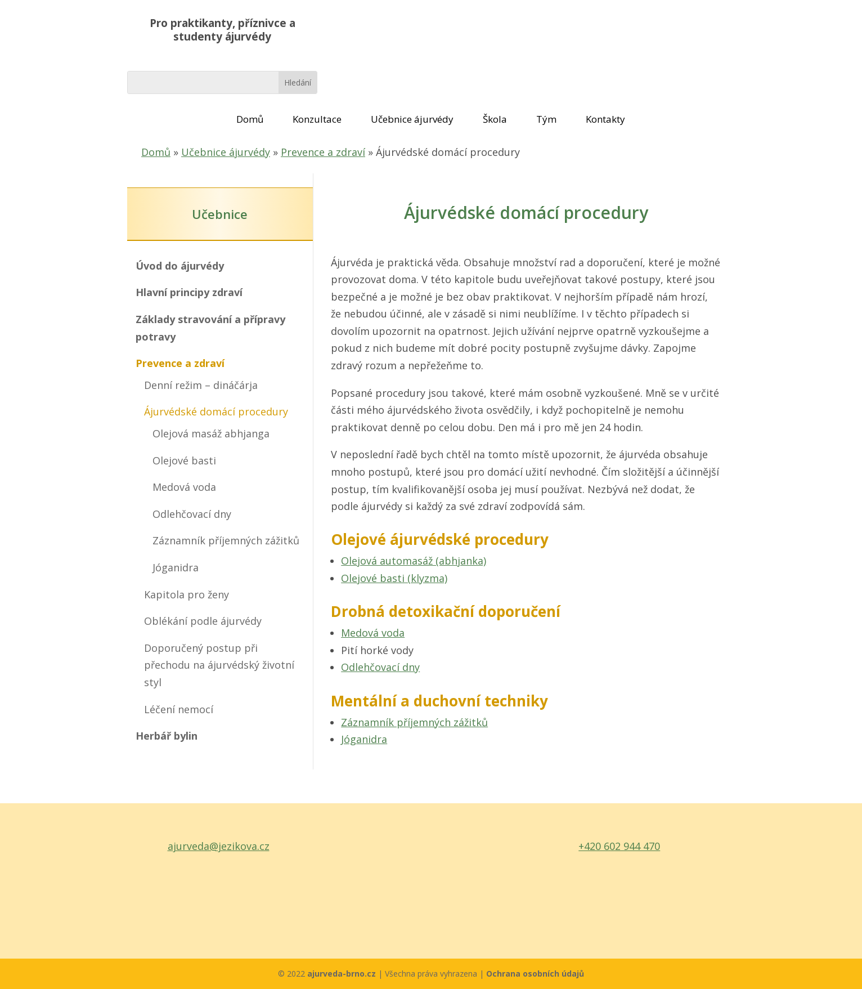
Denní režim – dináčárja (201, 385)
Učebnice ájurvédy (412, 119)
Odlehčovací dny (191, 514)
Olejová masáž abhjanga (211, 433)
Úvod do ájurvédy (180, 265)
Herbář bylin (166, 735)
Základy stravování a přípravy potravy (210, 327)
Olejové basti (184, 460)
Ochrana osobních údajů (535, 973)
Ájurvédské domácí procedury (216, 411)
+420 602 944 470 (619, 846)
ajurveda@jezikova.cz (219, 846)
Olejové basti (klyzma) (394, 578)
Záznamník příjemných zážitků (225, 540)
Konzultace (317, 119)
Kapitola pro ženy (186, 594)
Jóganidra (175, 567)
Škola (495, 119)
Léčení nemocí (178, 709)
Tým (546, 119)
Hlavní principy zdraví (189, 292)
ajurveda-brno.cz (342, 973)
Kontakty (605, 119)
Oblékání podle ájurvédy (203, 621)
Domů (249, 119)
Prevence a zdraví (323, 152)
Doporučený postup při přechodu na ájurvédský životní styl (219, 665)
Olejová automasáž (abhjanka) (413, 560)
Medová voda (184, 487)
